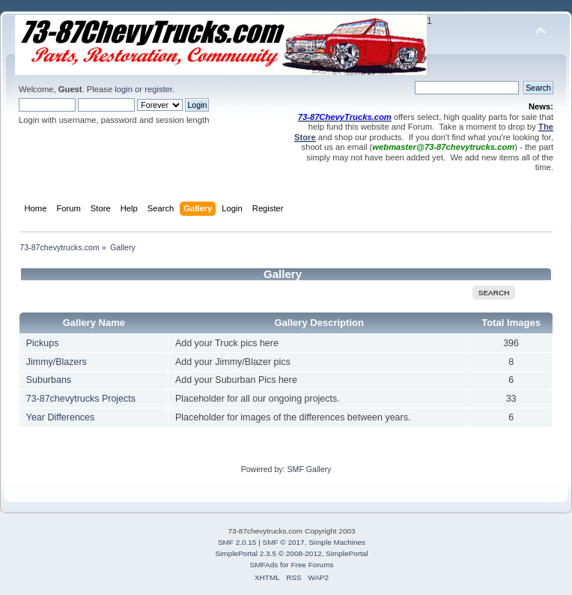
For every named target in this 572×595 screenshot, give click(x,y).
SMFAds (264, 565)
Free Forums (311, 565)
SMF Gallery (309, 469)
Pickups (42, 343)
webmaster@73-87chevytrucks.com (443, 146)
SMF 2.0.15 (237, 542)
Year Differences (60, 417)
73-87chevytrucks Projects (81, 398)
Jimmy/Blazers (56, 362)
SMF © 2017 (284, 542)
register (158, 89)
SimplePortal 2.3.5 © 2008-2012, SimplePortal (291, 553)
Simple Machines (336, 542)
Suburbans (48, 380)
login (124, 89)
